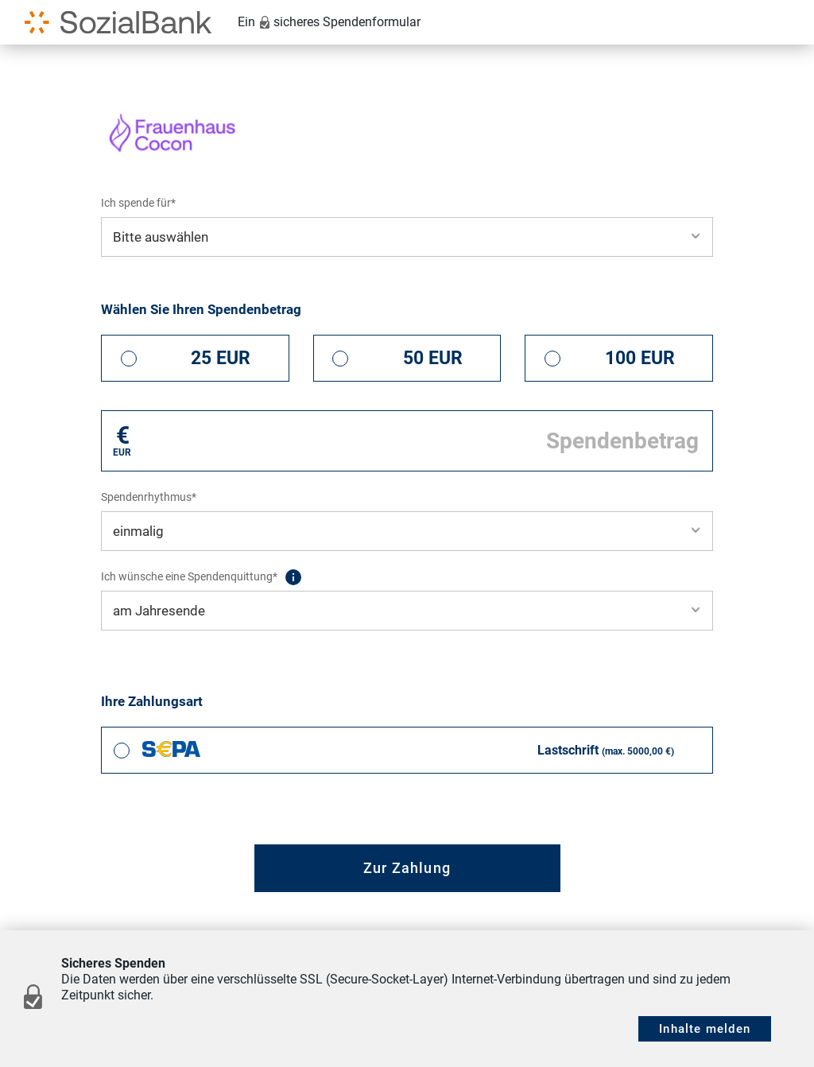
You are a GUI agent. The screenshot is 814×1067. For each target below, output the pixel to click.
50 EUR (433, 358)
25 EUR (220, 358)
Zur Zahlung (407, 867)
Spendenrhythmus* (148, 496)
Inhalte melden (704, 1029)
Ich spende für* (138, 202)
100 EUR (640, 358)
